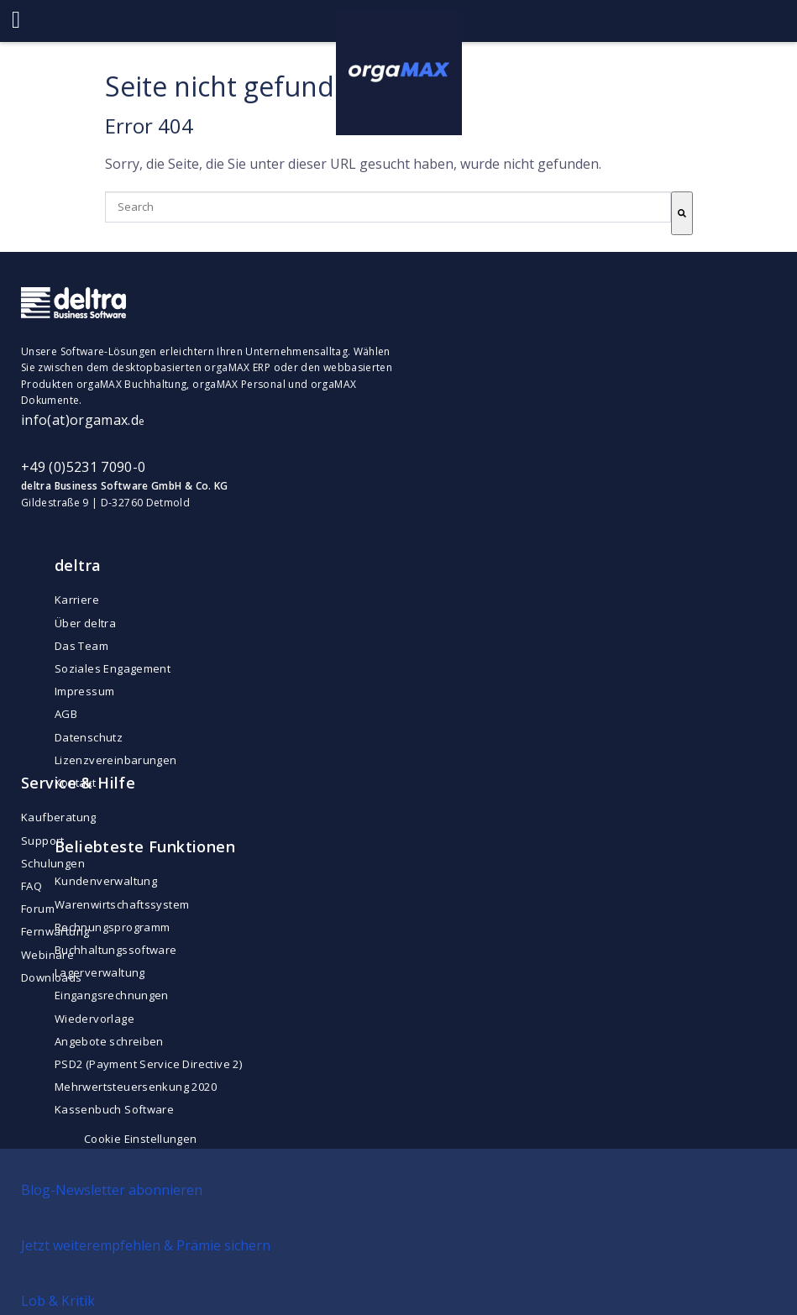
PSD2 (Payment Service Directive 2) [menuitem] (148, 1063)
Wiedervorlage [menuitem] (94, 1018)
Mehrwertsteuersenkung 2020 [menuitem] (136, 1086)
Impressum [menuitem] (85, 691)
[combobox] (388, 207)
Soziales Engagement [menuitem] (112, 668)
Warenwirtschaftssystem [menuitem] (122, 904)
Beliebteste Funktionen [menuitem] (145, 846)
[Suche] (682, 213)
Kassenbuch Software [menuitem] (114, 1109)
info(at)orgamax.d (80, 420)
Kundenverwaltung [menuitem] (106, 880)
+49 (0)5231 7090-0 (83, 467)
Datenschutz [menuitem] (89, 737)
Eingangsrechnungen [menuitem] (112, 995)
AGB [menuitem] (66, 713)
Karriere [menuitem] (77, 599)
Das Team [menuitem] (81, 645)
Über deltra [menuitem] (85, 623)
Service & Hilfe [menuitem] (78, 783)
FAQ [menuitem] (31, 885)
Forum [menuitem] (38, 908)
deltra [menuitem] (78, 565)
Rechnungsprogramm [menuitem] (112, 927)
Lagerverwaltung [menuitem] (100, 972)
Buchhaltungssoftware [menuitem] (116, 949)
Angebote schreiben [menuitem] (109, 1041)
